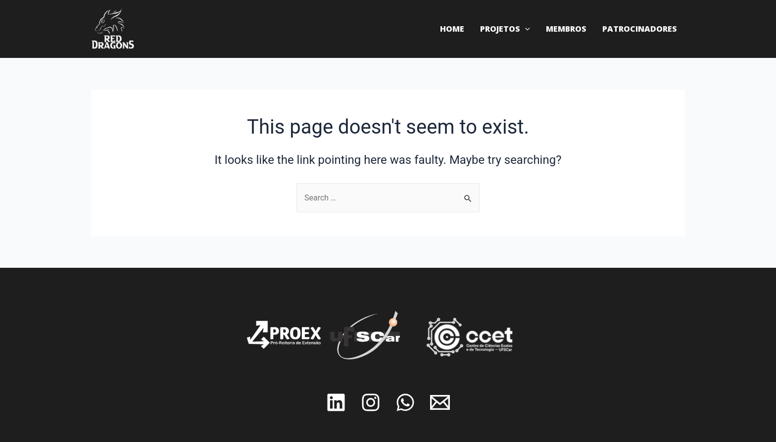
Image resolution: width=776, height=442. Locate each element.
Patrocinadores (639, 28)
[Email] (440, 402)
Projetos (505, 29)
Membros (566, 28)
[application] (525, 29)
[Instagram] (371, 402)
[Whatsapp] (405, 402)
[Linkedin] (336, 402)
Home (452, 28)
